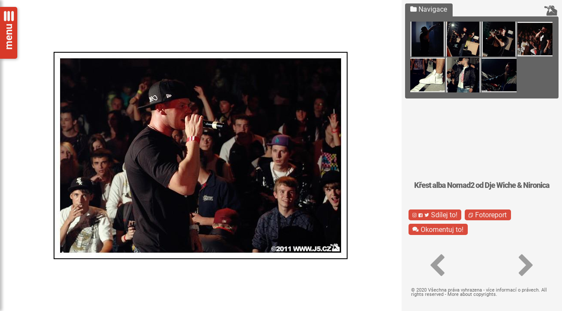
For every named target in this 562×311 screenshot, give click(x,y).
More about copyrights (471, 294)
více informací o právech (512, 290)
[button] (437, 266)
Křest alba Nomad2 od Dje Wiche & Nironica (481, 185)
